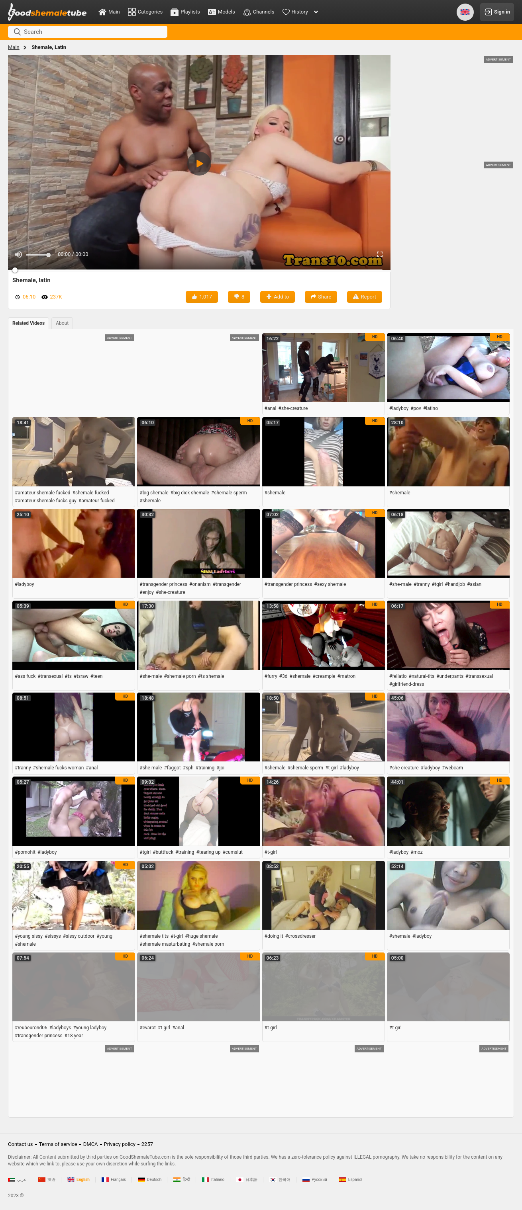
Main (14, 47)
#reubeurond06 (31, 1027)
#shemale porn (180, 676)
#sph (188, 768)
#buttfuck (163, 852)
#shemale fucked (91, 493)
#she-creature (293, 408)
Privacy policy (119, 1144)
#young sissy (29, 936)
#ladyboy (398, 408)
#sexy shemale (330, 584)
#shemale (150, 501)
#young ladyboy (89, 1027)
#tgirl (437, 584)
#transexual (50, 676)
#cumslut (232, 852)
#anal (271, 408)
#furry (271, 676)
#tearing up (208, 852)
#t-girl (331, 768)
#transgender (227, 584)
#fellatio (398, 676)
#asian (474, 584)
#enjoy (146, 592)
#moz (416, 852)
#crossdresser (300, 936)
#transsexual (479, 676)
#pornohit (25, 852)
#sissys (53, 936)
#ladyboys (60, 1027)
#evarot (147, 1027)
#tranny (422, 584)
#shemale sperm (229, 493)
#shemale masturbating (164, 944)
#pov (415, 408)
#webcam (452, 768)
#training (205, 768)
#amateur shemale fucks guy (46, 501)
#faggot (172, 768)
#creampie (323, 676)
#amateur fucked (96, 501)
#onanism (200, 584)
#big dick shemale (190, 493)
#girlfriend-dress (406, 684)
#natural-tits (422, 676)
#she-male (400, 584)
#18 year (74, 1035)
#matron (346, 676)
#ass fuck (25, 676)
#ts (68, 676)
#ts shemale (211, 676)
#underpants (449, 676)
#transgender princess (163, 584)
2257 (147, 1144)
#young (104, 936)
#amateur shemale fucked (43, 493)
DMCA (90, 1144)
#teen (96, 676)
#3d (283, 676)
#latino (430, 408)
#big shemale (153, 493)
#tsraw (81, 676)
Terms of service (58, 1144)
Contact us (20, 1144)
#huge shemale (201, 936)
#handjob (455, 584)
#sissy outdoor (78, 936)
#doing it (274, 936)
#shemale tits (154, 936)
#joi (220, 768)
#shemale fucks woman (58, 768)
